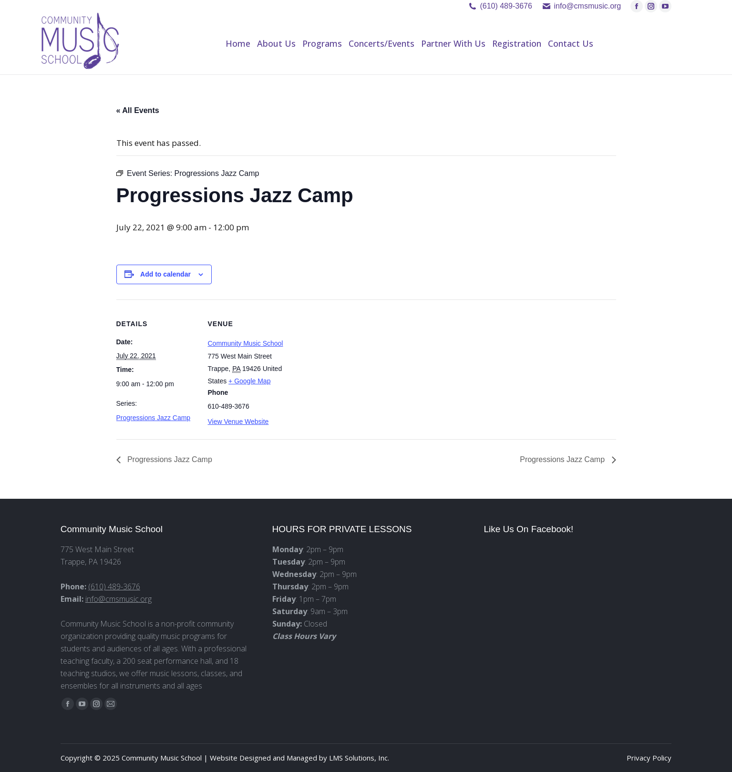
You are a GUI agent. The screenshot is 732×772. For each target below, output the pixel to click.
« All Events (137, 110)
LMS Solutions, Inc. (359, 757)
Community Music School (245, 343)
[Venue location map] (349, 365)
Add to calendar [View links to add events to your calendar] (165, 274)
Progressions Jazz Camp (153, 418)
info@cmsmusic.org (118, 599)
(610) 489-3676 (506, 6)
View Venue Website (238, 421)
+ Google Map (249, 381)
